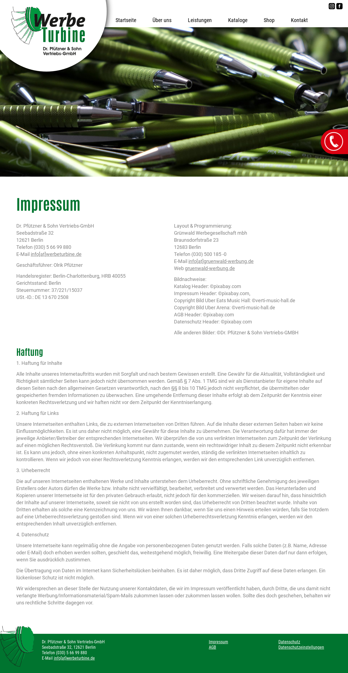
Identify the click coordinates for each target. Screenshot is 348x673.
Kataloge (237, 20)
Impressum (218, 641)
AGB (212, 647)
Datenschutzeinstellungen (301, 647)
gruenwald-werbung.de (210, 268)
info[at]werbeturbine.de (56, 254)
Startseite (126, 20)
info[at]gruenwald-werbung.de (221, 261)
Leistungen (200, 20)
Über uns (162, 20)
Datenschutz (289, 641)
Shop (269, 20)
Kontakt (299, 20)
